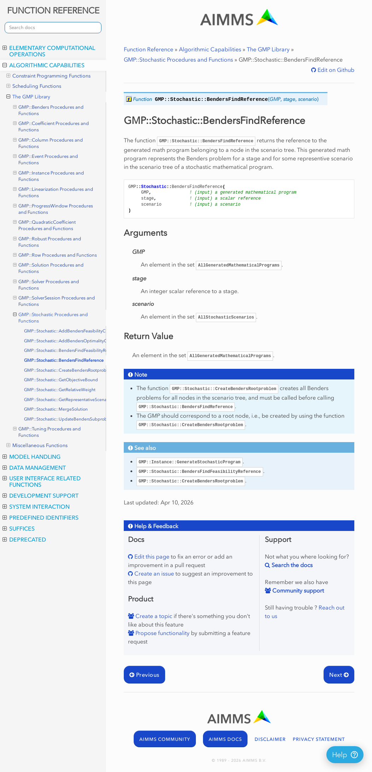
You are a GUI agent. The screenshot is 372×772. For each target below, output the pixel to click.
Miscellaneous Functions (37, 445)
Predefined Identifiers (40, 517)
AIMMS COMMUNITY (164, 739)
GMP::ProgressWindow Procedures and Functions (53, 209)
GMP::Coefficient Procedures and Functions (51, 126)
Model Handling (31, 456)
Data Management (34, 467)
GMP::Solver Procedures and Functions (46, 285)
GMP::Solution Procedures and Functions (48, 268)
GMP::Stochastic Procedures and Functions (50, 317)
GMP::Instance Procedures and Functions (48, 176)
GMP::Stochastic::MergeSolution (56, 409)
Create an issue (153, 573)
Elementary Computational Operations (48, 51)
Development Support (40, 495)
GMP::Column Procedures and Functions (48, 143)
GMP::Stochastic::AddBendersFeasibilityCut (65, 330)
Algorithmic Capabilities (43, 65)
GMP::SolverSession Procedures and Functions (54, 301)
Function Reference (148, 49)
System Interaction (36, 506)
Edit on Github (335, 70)
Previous (144, 674)
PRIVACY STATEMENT (319, 739)
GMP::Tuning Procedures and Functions (47, 432)
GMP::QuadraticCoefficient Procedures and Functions (44, 225)
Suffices (18, 528)
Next (339, 674)
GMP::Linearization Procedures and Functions (53, 192)
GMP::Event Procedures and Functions (45, 159)
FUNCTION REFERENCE (53, 10)
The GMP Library (28, 97)
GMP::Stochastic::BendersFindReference (64, 360)
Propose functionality (162, 633)
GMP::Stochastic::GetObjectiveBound (61, 379)
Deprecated (24, 539)
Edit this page (151, 556)
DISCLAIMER (270, 739)
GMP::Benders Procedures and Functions (48, 110)
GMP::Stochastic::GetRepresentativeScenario (65, 399)
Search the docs (291, 565)
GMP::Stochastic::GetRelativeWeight (59, 389)
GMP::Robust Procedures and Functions (47, 242)
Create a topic (153, 616)
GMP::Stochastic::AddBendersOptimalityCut (65, 340)
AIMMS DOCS (225, 739)
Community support (297, 590)
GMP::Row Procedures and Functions (55, 255)
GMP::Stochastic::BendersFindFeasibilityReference (65, 350)
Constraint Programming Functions (48, 76)
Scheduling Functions (33, 86)
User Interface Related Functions (41, 481)
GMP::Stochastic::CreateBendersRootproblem (65, 370)
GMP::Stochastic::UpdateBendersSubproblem (65, 419)
